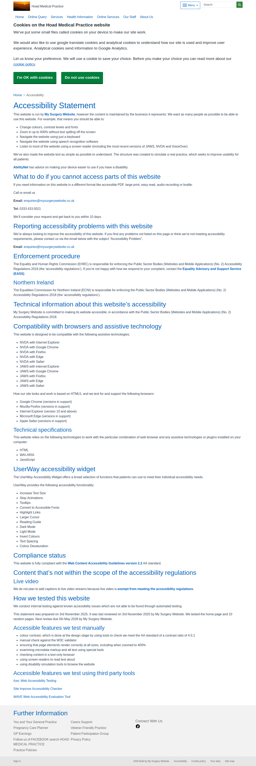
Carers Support (81, 722)
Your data (215, 761)
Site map (229, 761)
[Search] (219, 5)
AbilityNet (20, 167)
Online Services (108, 16)
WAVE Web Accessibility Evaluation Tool (41, 696)
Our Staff (129, 16)
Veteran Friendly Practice (88, 727)
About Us (146, 16)
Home (17, 95)
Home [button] (19, 16)
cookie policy (24, 64)
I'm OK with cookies (35, 77)
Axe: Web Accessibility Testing (34, 680)
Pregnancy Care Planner (30, 727)
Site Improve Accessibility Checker (37, 688)
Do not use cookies (82, 77)
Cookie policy (198, 761)
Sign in (17, 761)
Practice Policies (25, 750)
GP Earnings (22, 733)
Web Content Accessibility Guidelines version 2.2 (105, 563)
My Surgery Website (60, 114)
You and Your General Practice (35, 722)
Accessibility (180, 761)
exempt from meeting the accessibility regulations (155, 588)
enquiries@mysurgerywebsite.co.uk (49, 200)
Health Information (80, 16)
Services (57, 16)
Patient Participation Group (90, 733)
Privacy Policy (81, 739)
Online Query (37, 16)
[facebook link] (137, 726)
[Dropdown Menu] (190, 5)
